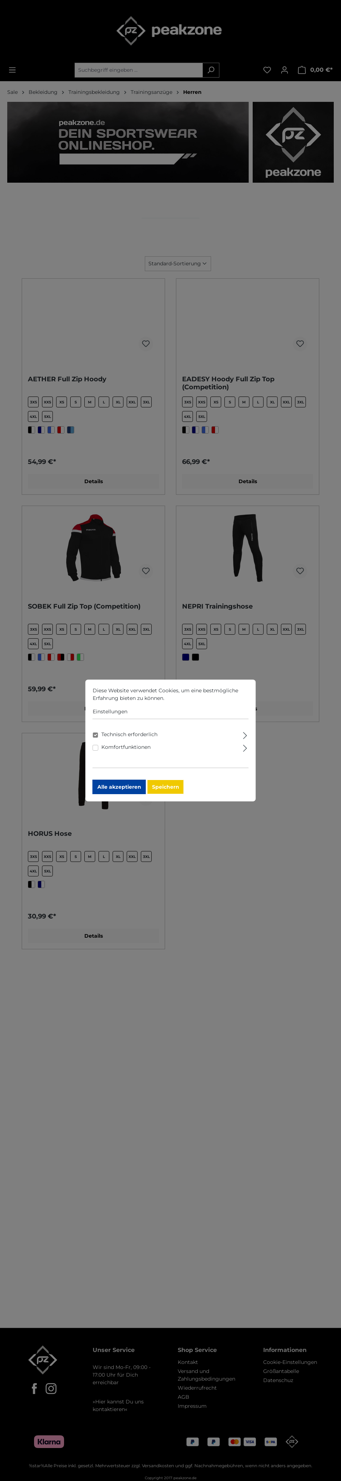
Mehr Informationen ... (194, 700)
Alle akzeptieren (120, 789)
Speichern (166, 789)
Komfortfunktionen (126, 749)
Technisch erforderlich (130, 736)
